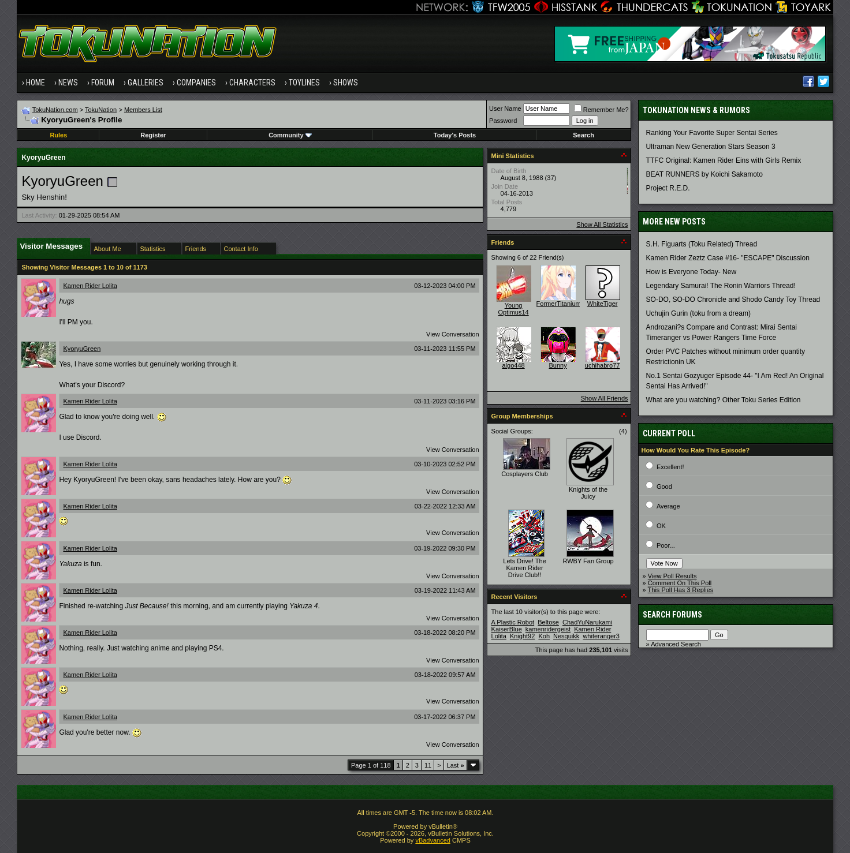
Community (290, 135)
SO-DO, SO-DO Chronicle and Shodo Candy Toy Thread (733, 299)
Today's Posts (455, 135)
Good (664, 486)
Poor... (666, 545)
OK (661, 525)
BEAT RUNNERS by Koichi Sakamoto (704, 174)
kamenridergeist (548, 629)
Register (153, 135)
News (68, 82)
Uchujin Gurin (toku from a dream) (698, 313)
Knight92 (522, 636)
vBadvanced (432, 840)
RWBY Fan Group (587, 561)
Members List (143, 109)
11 (427, 765)
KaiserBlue (506, 629)
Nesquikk (566, 636)
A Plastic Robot (513, 622)
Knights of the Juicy (588, 493)
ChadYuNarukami (587, 622)
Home (35, 82)
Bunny (557, 365)
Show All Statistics (602, 224)
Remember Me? (601, 109)
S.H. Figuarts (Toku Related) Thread (702, 244)
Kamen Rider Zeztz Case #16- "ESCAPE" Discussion (728, 258)
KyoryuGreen (81, 348)
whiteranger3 (601, 636)
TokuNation (101, 109)
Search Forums (672, 614)
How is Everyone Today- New (691, 272)
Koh (544, 636)
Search (583, 135)
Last (455, 765)
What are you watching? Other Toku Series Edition (723, 400)
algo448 (513, 365)
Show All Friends (604, 398)
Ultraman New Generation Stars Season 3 (711, 147)
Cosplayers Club (524, 473)
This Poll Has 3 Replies (681, 589)
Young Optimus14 (513, 309)
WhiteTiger (602, 303)
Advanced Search (676, 644)
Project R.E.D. (668, 188)
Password (503, 120)
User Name (505, 108)
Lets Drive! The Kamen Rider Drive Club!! (524, 568)
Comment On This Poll (679, 582)
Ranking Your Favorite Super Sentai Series (712, 133)
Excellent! (670, 466)
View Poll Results (672, 576)
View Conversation (452, 334)
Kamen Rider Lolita (90, 285)
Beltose (548, 622)
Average (668, 506)
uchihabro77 (602, 365)
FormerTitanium (558, 303)
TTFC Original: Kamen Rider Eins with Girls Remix (723, 160)
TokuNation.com (55, 109)
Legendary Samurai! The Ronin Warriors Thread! (721, 286)
